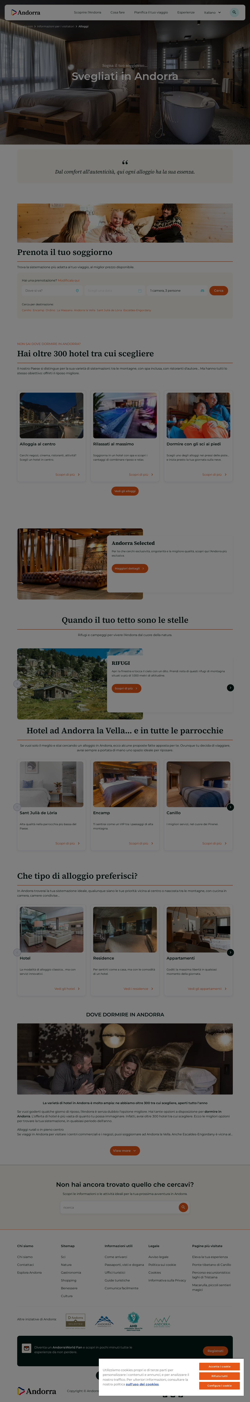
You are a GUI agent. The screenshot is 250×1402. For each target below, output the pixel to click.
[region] (171, 1377)
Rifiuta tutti (220, 1376)
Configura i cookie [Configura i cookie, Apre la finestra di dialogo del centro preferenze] (219, 1385)
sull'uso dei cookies (142, 1384)
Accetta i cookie (219, 1366)
